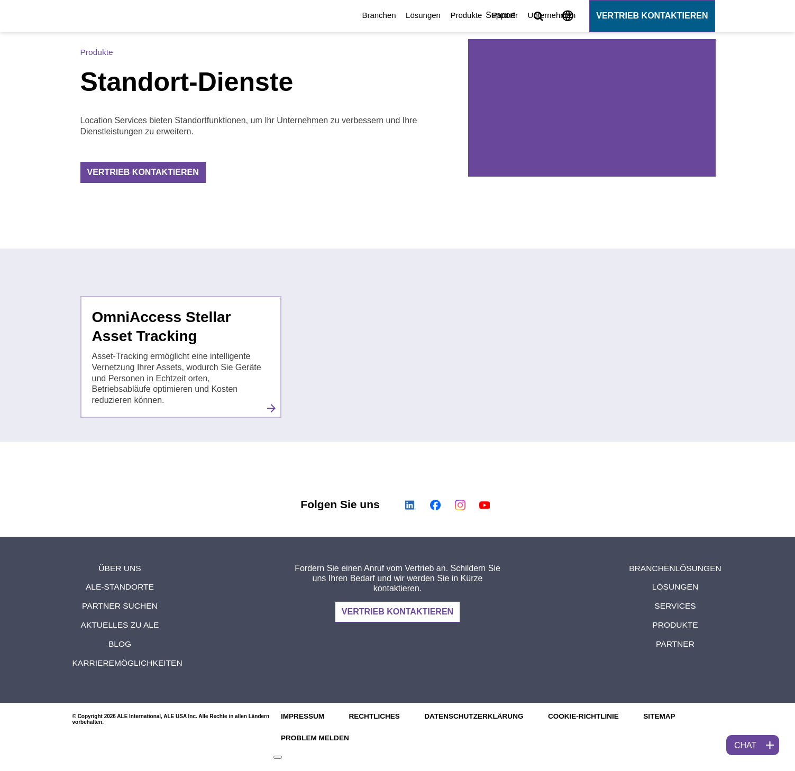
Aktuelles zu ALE (119, 624)
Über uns (120, 568)
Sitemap (665, 716)
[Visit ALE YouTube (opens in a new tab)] (484, 505)
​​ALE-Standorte (120, 586)
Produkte (287, 15)
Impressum (300, 716)
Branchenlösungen (675, 568)
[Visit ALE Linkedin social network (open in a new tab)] (411, 505)
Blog (119, 643)
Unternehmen (372, 15)
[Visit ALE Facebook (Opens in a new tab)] (435, 505)
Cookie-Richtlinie (587, 716)
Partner (325, 15)
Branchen (199, 15)
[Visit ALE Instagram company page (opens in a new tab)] (460, 505)
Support (501, 15)
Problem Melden (313, 738)
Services (675, 605)
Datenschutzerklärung (475, 716)
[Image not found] (567, 17)
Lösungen (243, 15)
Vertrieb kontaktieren (652, 15)
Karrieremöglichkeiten (129, 662)
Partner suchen (120, 605)
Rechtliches (373, 716)
